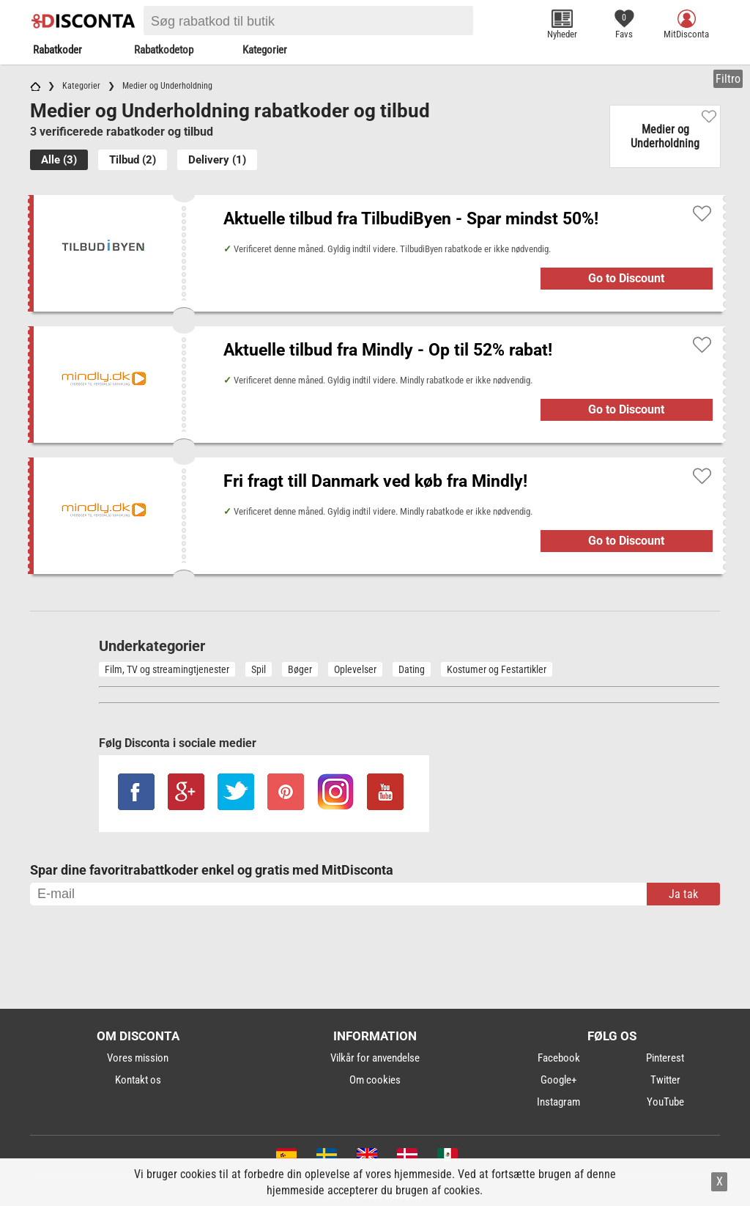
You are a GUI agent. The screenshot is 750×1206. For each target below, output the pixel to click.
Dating (411, 669)
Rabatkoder (57, 49)
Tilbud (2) (132, 159)
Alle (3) (59, 159)
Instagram (558, 1101)
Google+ (558, 1079)
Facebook (559, 1058)
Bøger (300, 669)
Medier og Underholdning (665, 136)
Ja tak (683, 894)
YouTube (665, 1101)
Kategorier (264, 49)
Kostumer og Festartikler (496, 669)
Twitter (665, 1079)
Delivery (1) (217, 159)
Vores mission (137, 1058)
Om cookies (375, 1079)
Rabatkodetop (163, 49)
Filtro (728, 79)
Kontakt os (138, 1079)
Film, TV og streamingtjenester (167, 669)
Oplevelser (355, 669)
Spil (258, 669)
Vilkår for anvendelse (375, 1058)
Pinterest (665, 1058)
